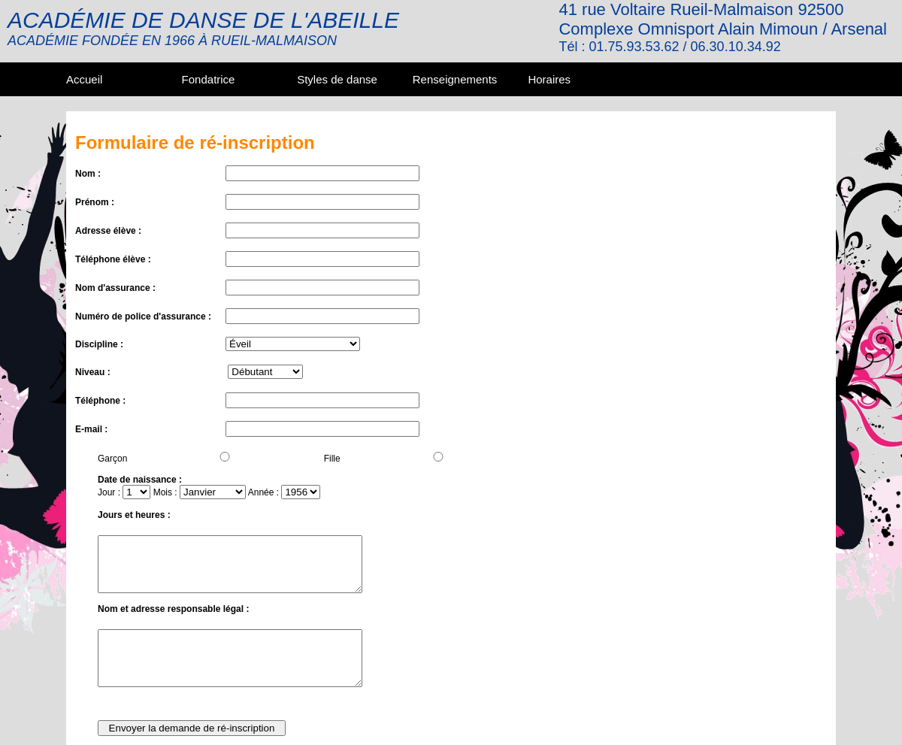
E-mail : (91, 429)
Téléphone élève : (113, 259)
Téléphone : (100, 400)
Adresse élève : (108, 231)
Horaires (549, 79)
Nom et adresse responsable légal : (173, 609)
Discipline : (99, 344)
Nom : (88, 173)
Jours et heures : (134, 515)
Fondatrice (208, 79)
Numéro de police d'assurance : (143, 316)
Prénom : (94, 202)
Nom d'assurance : (115, 288)
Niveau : (92, 372)
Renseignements (455, 79)
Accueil (84, 79)
